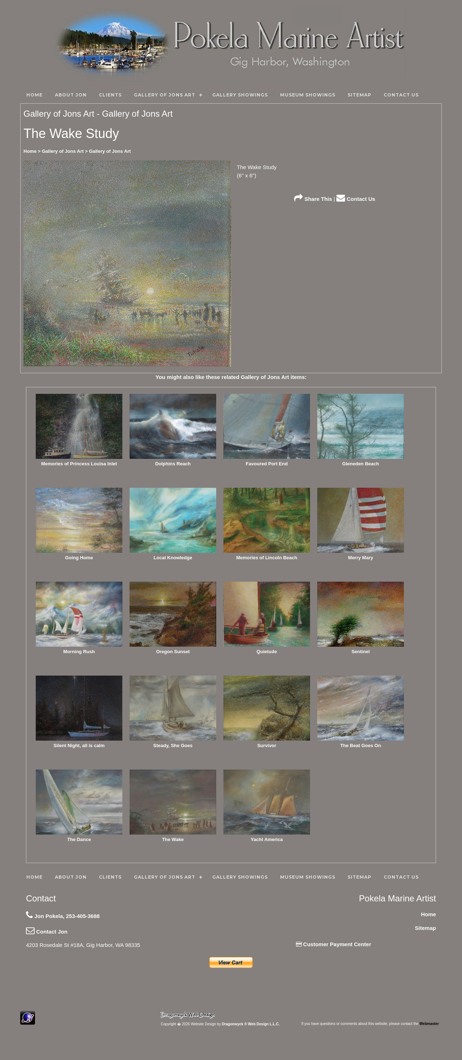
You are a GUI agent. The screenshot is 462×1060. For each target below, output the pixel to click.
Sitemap (425, 928)
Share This (313, 199)
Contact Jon (46, 931)
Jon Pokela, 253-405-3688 (63, 916)
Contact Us (355, 199)
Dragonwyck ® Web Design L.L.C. (251, 1024)
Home (428, 914)
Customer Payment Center (333, 944)
